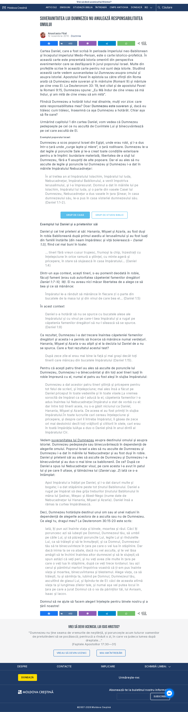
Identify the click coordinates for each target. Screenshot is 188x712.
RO (148, 7)
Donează (136, 7)
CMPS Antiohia (119, 7)
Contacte (64, 666)
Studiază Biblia (83, 7)
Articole (51, 7)
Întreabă (101, 7)
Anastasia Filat (57, 33)
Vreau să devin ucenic (72, 652)
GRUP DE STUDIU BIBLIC (109, 215)
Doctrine (76, 35)
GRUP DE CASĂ (75, 215)
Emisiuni (65, 7)
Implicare (108, 666)
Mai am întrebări (111, 652)
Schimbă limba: (158, 666)
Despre (22, 666)
